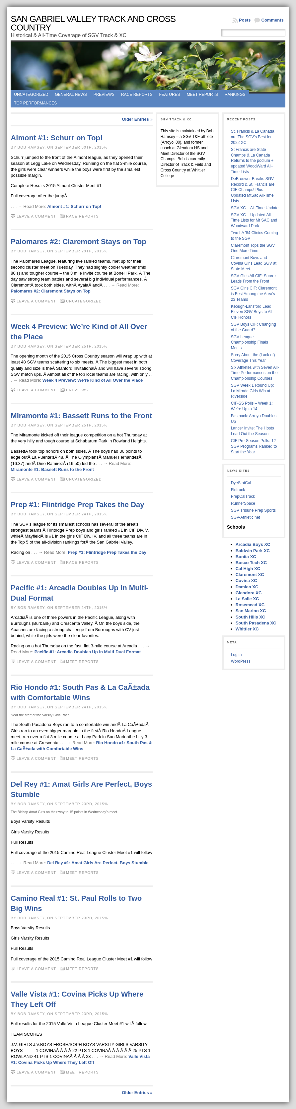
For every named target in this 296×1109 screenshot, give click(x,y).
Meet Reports (202, 94)
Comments (272, 20)
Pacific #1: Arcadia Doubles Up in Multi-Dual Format (88, 651)
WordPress (241, 661)
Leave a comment (36, 216)
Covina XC (246, 580)
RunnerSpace (243, 503)
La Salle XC (247, 598)
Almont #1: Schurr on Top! (57, 138)
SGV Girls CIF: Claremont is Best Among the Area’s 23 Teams (254, 294)
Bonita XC (246, 556)
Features (169, 94)
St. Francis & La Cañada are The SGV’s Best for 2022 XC (252, 137)
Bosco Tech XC (251, 562)
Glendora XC (249, 592)
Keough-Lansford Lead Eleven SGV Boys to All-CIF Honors (252, 312)
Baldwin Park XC (253, 550)
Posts (245, 20)
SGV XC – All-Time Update (255, 208)
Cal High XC (248, 568)
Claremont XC (250, 574)
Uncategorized (31, 94)
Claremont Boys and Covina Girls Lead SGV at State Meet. (253, 263)
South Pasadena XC (256, 622)
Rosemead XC (250, 604)
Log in (236, 654)
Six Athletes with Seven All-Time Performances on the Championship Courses (255, 373)
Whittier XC (247, 628)
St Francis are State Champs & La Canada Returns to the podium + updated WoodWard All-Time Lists (252, 160)
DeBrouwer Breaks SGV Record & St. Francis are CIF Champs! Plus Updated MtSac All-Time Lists (252, 189)
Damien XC (247, 586)
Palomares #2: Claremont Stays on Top (78, 241)
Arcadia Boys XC (253, 544)
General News (71, 94)
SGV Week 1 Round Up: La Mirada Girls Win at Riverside (252, 391)
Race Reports (136, 94)
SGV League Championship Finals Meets (249, 343)
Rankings (235, 94)
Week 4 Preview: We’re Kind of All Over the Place (92, 380)
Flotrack (238, 490)
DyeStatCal (241, 483)
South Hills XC (250, 617)
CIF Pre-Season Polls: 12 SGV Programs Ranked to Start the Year (254, 446)
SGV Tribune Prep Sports (253, 510)
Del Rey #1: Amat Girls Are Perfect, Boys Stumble (97, 862)
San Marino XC (251, 610)
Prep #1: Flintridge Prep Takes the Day (77, 504)
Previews (104, 94)
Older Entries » (137, 119)
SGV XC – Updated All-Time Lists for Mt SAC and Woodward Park (254, 220)
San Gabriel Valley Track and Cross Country (93, 23)
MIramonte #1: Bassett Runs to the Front (81, 416)
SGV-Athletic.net (245, 517)
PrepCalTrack (243, 496)
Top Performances (35, 103)
